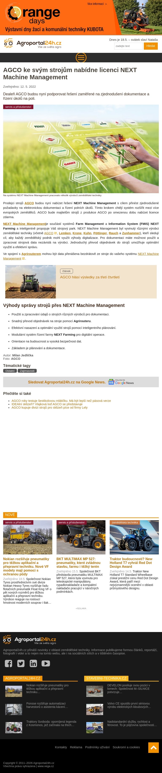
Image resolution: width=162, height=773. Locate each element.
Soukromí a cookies (126, 747)
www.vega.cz (46, 766)
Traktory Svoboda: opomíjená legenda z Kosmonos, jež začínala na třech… (51, 723)
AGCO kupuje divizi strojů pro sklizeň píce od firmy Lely (50, 407)
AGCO (29, 203)
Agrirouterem (31, 254)
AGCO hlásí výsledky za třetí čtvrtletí (90, 277)
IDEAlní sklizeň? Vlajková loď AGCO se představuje (47, 404)
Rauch (113, 233)
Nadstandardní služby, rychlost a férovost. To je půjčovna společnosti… (132, 723)
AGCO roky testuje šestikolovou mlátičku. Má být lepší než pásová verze (61, 400)
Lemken (65, 233)
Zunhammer (131, 233)
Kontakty (61, 747)
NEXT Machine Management (24, 224)
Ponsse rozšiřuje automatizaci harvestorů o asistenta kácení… (47, 705)
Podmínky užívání (97, 747)
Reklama (76, 747)
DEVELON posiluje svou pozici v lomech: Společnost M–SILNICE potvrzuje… (128, 689)
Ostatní (10, 370)
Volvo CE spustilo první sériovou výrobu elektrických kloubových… (129, 705)
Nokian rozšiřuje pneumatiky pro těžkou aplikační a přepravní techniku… (47, 689)
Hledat (151, 46)
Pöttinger (100, 233)
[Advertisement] (81, 459)
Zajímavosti (27, 370)
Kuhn (87, 233)
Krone (77, 233)
